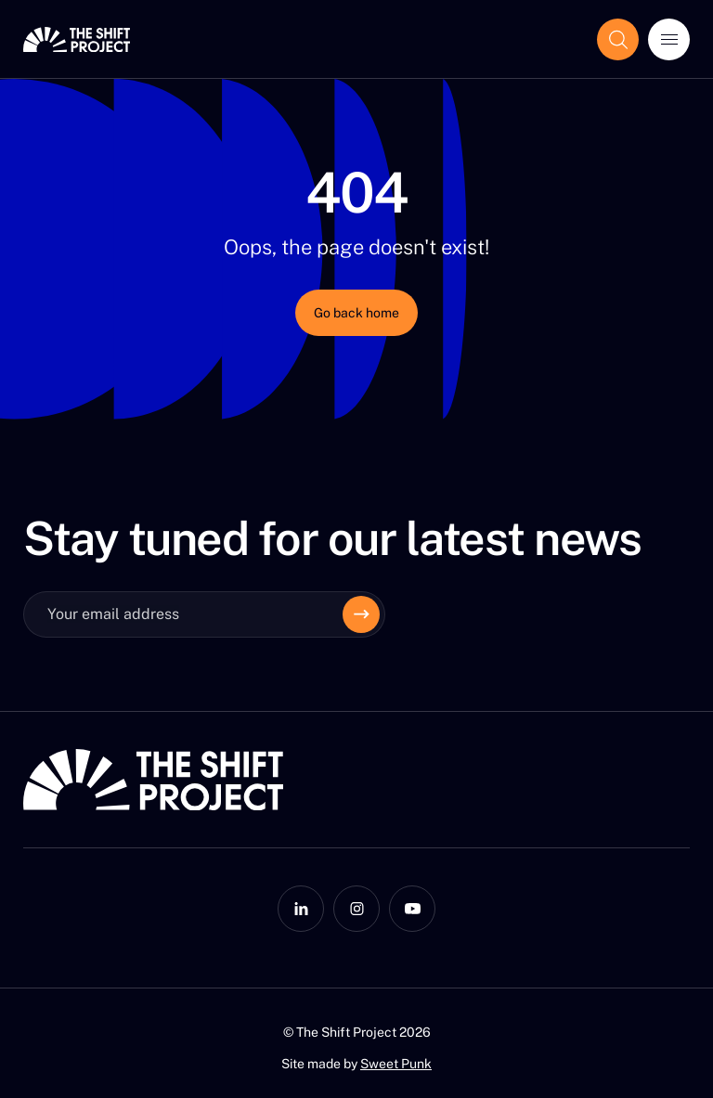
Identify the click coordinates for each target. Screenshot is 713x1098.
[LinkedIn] (301, 908)
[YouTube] (412, 908)
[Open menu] (669, 39)
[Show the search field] (618, 39)
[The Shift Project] (76, 39)
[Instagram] (356, 908)
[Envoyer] (361, 614)
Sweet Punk (396, 1063)
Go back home (356, 312)
